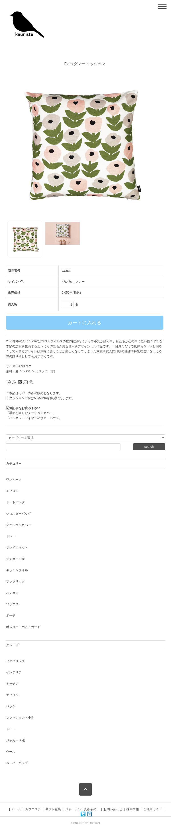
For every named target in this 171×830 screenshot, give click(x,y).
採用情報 (132, 809)
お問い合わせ (113, 809)
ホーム (16, 809)
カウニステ (33, 809)
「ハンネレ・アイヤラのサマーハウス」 (34, 418)
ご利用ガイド (152, 809)
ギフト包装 (53, 809)
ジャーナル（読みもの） (82, 809)
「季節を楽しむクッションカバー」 (31, 413)
